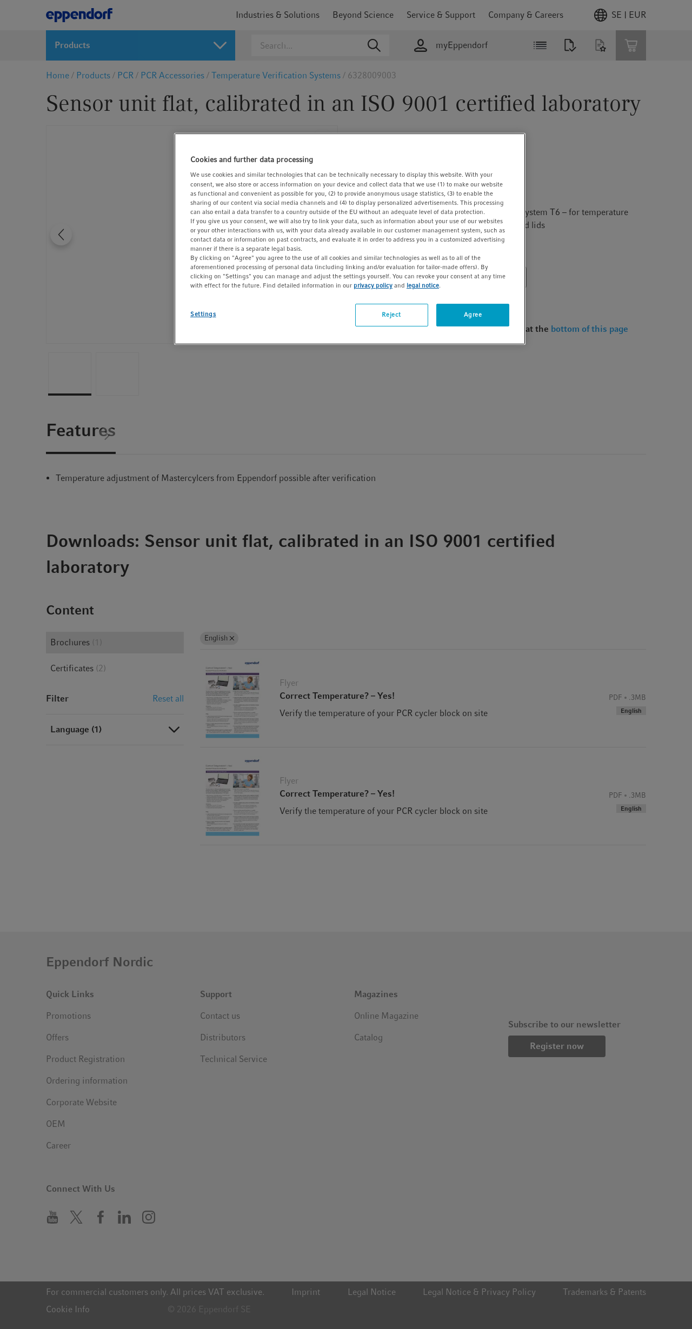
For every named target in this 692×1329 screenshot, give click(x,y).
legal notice (423, 285)
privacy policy (373, 285)
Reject (391, 314)
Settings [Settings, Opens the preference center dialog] (203, 314)
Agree (473, 314)
